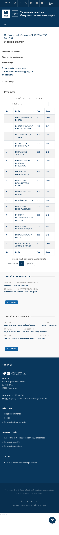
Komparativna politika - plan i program (20, 291)
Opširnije (11, 302)
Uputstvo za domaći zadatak (35, 332)
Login (7, 3)
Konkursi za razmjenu (13, 446)
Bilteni (7, 418)
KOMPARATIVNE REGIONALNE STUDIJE (23, 207)
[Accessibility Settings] (52, 520)
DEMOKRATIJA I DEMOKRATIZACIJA (22, 173)
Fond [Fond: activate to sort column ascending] (48, 111)
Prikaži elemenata (28, 98)
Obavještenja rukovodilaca (17, 276)
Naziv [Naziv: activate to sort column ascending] (17, 111)
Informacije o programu (14, 68)
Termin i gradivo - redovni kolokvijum (20, 338)
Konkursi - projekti (12, 442)
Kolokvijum (42, 338)
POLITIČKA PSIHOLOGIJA (24, 200)
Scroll (4, 514)
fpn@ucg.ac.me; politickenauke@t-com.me (27, 398)
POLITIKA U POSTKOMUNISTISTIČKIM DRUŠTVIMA (24, 217)
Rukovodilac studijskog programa (18, 71)
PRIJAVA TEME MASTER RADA (16, 285)
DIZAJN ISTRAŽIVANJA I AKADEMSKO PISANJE (23, 244)
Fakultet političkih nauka (19, 35)
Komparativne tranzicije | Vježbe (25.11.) (21, 325)
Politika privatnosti (24, 493)
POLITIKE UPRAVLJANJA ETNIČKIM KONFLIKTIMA (24, 127)
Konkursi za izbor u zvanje (15, 422)
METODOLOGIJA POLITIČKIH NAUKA (22, 144)
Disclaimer (38, 493)
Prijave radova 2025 (48, 325)
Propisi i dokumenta (12, 413)
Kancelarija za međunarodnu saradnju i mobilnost (24, 437)
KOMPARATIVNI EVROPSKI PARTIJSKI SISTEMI (22, 183)
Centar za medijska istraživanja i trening (20, 462)
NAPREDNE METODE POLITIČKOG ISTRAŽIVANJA (22, 163)
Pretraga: (30, 104)
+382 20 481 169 (17, 395)
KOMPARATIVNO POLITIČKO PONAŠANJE (24, 227)
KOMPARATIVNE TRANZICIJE (21, 153)
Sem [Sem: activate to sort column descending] (8, 111)
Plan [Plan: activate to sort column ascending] (38, 111)
